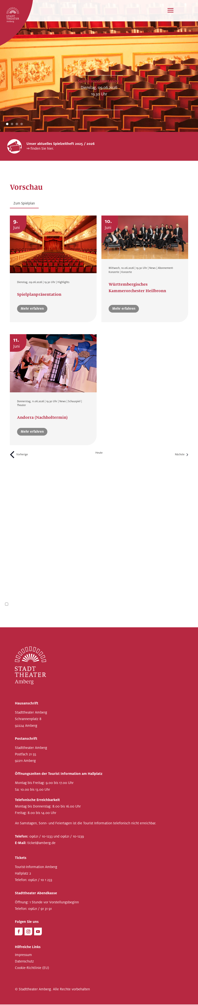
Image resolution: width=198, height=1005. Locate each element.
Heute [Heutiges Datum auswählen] (99, 453)
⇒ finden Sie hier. (40, 148)
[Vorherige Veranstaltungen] (19, 455)
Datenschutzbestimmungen (39, 605)
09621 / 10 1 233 (40, 880)
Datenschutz (24, 962)
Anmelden (180, 615)
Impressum (23, 955)
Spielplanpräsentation (98, 81)
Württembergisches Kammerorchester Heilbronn (137, 288)
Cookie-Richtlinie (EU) (32, 968)
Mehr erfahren (32, 309)
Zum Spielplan (25, 203)
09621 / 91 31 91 (40, 909)
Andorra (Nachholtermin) (42, 417)
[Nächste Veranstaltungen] (181, 455)
